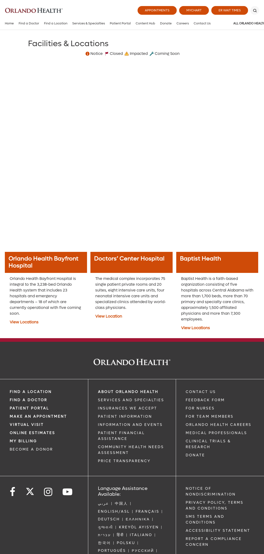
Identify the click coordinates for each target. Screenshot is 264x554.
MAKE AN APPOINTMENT (38, 416)
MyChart (194, 10)
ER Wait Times (230, 10)
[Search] (254, 10)
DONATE (195, 455)
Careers (182, 23)
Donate (166, 23)
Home (9, 23)
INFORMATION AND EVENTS (130, 424)
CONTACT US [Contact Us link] (201, 391)
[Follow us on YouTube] (68, 492)
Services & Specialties (88, 23)
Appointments (157, 10)
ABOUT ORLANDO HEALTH (128, 391)
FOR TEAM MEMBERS (210, 416)
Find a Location (55, 23)
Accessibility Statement (218, 530)
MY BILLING (23, 441)
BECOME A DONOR (31, 449)
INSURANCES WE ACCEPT (127, 408)
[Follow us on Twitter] (30, 490)
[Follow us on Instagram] (48, 492)
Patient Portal (120, 23)
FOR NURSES (200, 408)
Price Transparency (124, 461)
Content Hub (145, 23)
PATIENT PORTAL (29, 408)
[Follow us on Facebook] (13, 492)
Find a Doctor (29, 23)
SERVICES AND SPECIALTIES (131, 400)
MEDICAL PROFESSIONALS (216, 432)
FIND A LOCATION (31, 391)
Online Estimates (32, 432)
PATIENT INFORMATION (125, 416)
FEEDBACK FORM (205, 400)
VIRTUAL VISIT (27, 424)
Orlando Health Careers (218, 424)
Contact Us (202, 23)
